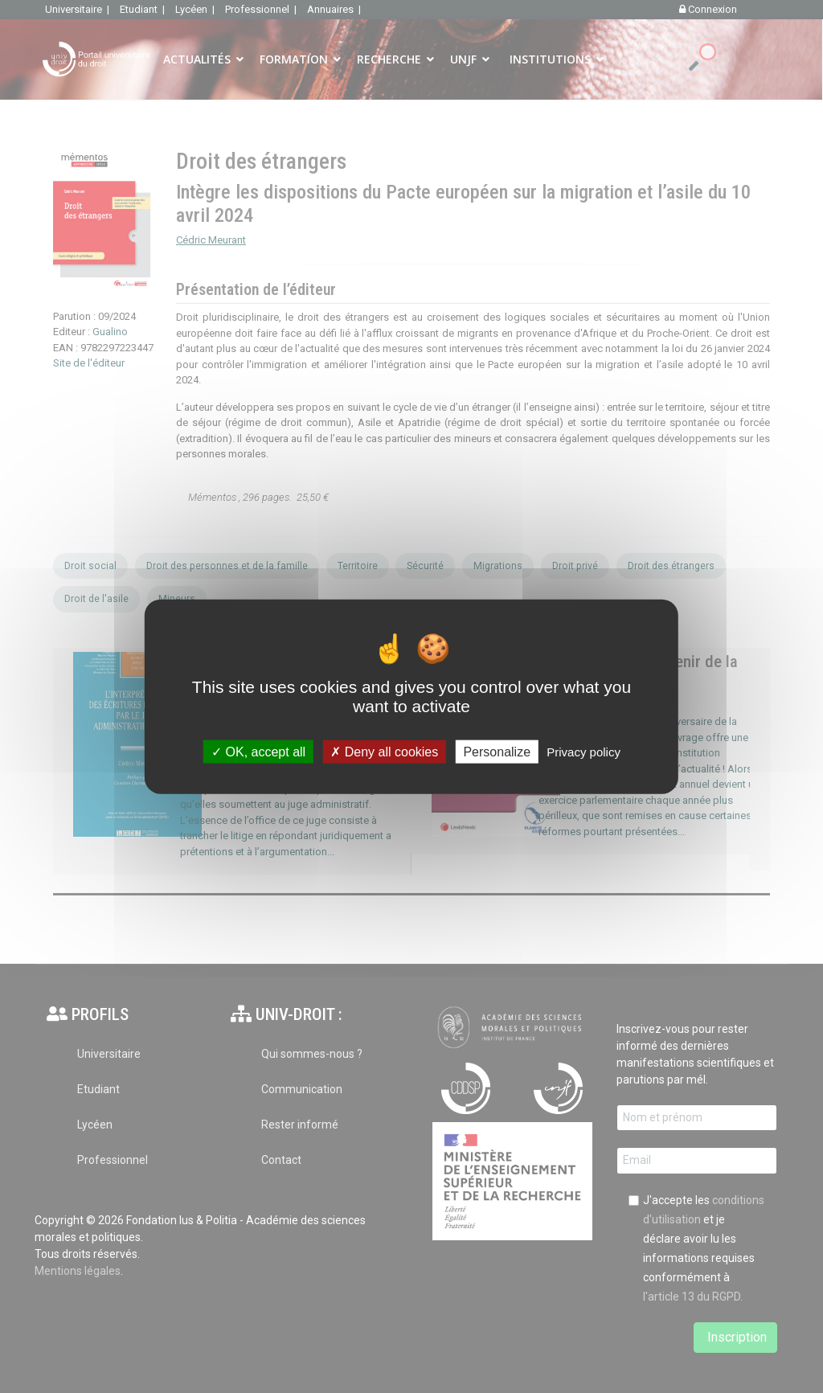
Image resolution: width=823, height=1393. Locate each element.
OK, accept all (258, 752)
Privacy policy (583, 752)
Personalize (496, 752)
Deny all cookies (384, 752)
